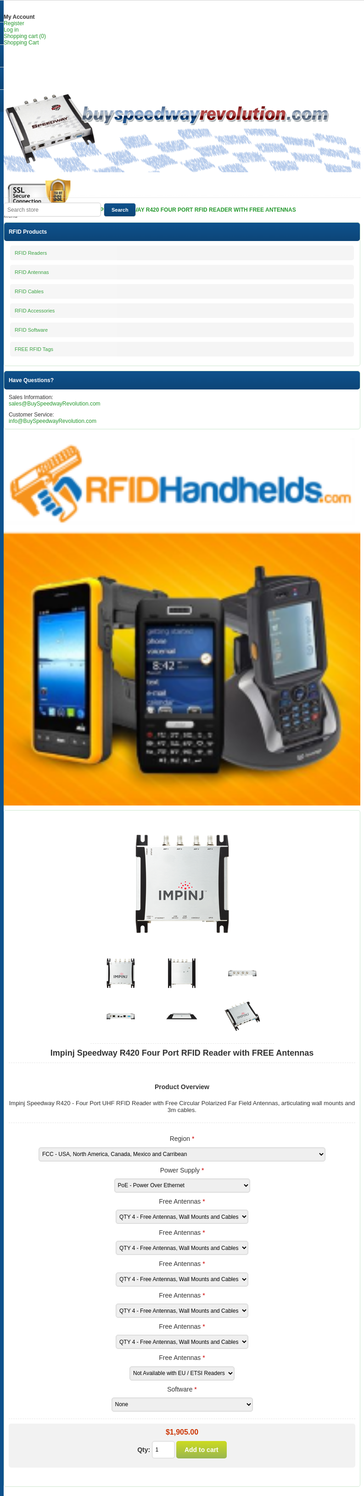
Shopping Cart (21, 42)
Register (14, 23)
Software (180, 1389)
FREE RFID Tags (34, 349)
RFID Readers (31, 253)
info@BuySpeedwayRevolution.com (52, 421)
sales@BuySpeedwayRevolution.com (55, 403)
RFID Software (31, 330)
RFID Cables (29, 291)
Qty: (143, 1449)
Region (181, 1139)
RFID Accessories (35, 310)
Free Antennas (180, 1201)
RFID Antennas (32, 272)
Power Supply (181, 1170)
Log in (11, 30)
